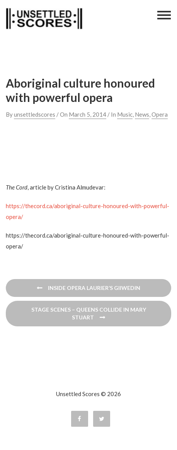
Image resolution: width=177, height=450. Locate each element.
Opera (159, 114)
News (142, 114)
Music (125, 114)
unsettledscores (34, 114)
